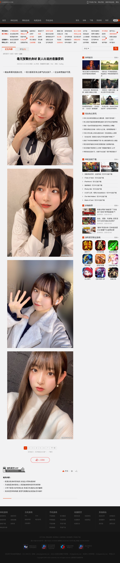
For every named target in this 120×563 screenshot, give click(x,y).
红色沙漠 (23, 39)
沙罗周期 (86, 42)
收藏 (72, 471)
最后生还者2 (50, 34)
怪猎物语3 (68, 39)
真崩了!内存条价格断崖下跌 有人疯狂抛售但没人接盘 (100, 140)
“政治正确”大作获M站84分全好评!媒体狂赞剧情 (91, 67)
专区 (107, 20)
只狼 (66, 34)
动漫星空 (78, 512)
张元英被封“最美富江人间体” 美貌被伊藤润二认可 (99, 148)
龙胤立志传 (49, 39)
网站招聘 (49, 537)
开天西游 (105, 31)
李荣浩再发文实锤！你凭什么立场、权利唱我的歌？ (100, 129)
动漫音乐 (77, 523)
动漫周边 (87, 520)
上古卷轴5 (86, 37)
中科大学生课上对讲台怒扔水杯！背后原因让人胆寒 (100, 133)
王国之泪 (60, 34)
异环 (75, 42)
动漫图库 (77, 520)
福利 (16, 54)
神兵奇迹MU (95, 31)
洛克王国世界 (14, 39)
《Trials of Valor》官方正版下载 (94, 178)
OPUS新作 (68, 42)
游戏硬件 (102, 520)
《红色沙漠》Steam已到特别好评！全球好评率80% (109, 102)
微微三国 (60, 31)
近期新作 (5, 39)
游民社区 (112, 523)
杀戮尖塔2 (77, 39)
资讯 (77, 20)
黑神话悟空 (113, 34)
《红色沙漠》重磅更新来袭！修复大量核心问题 (91, 86)
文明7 (31, 34)
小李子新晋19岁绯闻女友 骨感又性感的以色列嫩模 (23, 488)
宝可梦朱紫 (68, 37)
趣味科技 (112, 520)
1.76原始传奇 (14, 31)
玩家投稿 (63, 537)
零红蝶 (40, 39)
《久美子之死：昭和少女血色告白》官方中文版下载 (100, 193)
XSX (36, 516)
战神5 (40, 37)
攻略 (84, 20)
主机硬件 (27, 523)
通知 (117, 2)
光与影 (32, 37)
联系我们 (56, 537)
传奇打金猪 (49, 31)
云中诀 (85, 31)
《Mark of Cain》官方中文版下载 (94, 200)
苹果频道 (52, 520)
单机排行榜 (3, 527)
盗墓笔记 (32, 31)
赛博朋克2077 (50, 37)
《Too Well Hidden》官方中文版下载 (95, 196)
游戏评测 (3, 520)
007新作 (112, 42)
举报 (65, 471)
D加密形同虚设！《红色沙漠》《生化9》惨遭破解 (91, 102)
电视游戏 (37, 20)
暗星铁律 (94, 42)
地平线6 (104, 42)
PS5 (26, 516)
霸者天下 (41, 31)
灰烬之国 (13, 42)
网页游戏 (5, 31)
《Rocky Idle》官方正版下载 (93, 189)
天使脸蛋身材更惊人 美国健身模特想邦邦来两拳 (23, 485)
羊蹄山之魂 (77, 34)
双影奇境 (23, 37)
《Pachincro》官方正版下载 (92, 181)
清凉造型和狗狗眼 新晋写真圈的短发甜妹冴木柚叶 (23, 491)
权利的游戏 (68, 31)
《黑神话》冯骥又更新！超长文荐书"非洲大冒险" (109, 86)
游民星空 (6, 54)
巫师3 (104, 34)
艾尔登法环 (77, 37)
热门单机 (5, 34)
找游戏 (99, 20)
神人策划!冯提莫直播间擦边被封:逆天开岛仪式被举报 (100, 122)
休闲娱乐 (112, 516)
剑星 (39, 34)
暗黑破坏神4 (14, 37)
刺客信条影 (113, 37)
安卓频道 (63, 516)
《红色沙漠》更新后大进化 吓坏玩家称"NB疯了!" (99, 137)
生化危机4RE (14, 34)
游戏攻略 (13, 520)
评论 (23, 49)
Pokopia (85, 39)
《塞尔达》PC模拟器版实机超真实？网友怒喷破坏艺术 (109, 68)
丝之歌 (59, 37)
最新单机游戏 (109, 2)
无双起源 (86, 34)
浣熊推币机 (24, 42)
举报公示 (112, 554)
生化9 (104, 39)
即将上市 (5, 42)
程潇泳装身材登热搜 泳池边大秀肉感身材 (20, 481)
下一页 (53, 448)
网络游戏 (25, 20)
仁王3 (111, 39)
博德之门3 (24, 34)
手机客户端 (77, 537)
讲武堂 (101, 523)
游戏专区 (13, 516)
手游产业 (63, 527)
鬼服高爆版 (24, 31)
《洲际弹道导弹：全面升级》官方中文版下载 (98, 174)
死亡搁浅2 (33, 39)
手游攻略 (52, 523)
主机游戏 (28, 512)
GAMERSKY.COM (7, 2)
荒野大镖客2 (95, 34)
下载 (91, 20)
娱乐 (11, 54)
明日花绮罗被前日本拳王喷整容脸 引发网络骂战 (99, 144)
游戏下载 (3, 523)
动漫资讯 (87, 516)
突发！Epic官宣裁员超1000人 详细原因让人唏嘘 (99, 125)
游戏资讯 (3, 516)
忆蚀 (39, 42)
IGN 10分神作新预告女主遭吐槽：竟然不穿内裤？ (99, 118)
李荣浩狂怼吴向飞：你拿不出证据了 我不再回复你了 (100, 152)
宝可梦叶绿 (95, 39)
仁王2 (104, 37)
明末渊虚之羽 (95, 37)
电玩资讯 (38, 519)
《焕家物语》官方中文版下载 (93, 185)
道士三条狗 (77, 31)
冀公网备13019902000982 (81, 541)
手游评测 (63, 520)
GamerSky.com (55, 557)
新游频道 (52, 527)
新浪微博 (69, 537)
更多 (115, 57)
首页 (4, 20)
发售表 (13, 523)
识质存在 (60, 42)
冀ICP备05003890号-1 (37, 541)
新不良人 (112, 31)
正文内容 (9, 49)
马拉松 (59, 39)
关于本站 (42, 537)
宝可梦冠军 (49, 42)
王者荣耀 (32, 42)
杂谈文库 (102, 516)
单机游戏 (14, 20)
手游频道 (52, 516)
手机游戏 (49, 20)
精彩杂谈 (77, 516)
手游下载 (63, 523)
